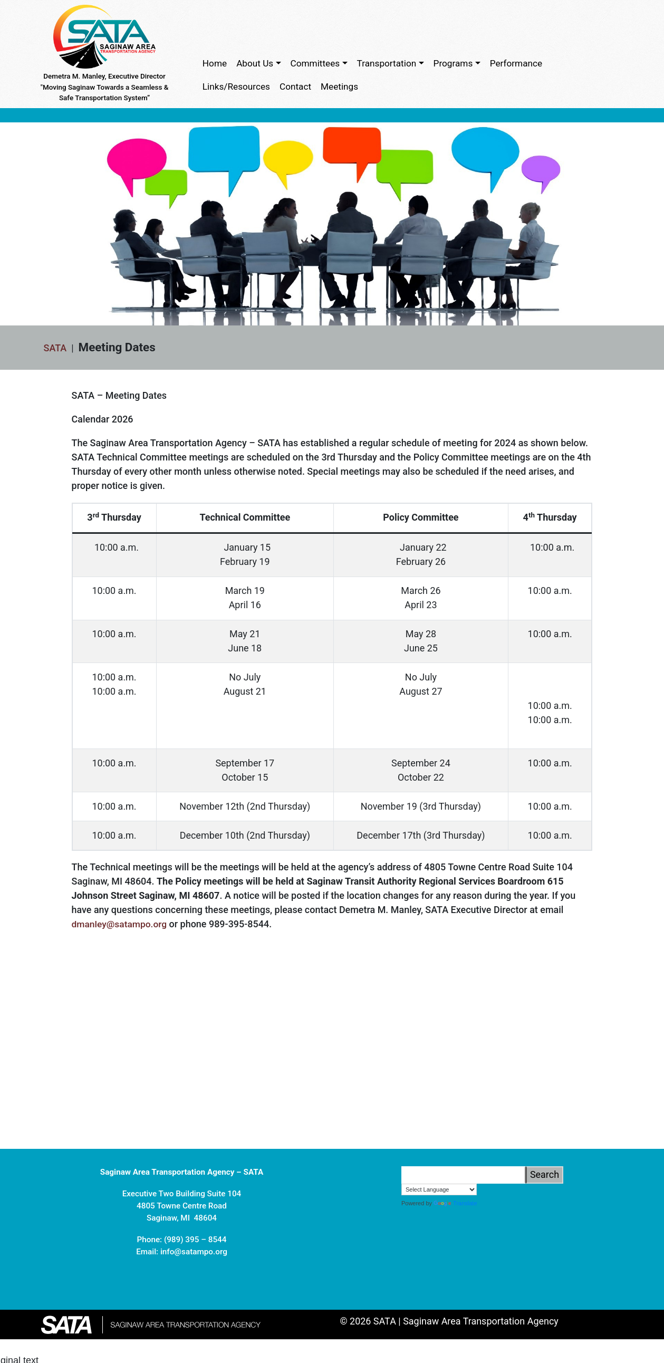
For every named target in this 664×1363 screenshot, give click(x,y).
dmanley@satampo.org (121, 925)
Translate (455, 1227)
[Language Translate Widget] (439, 1213)
